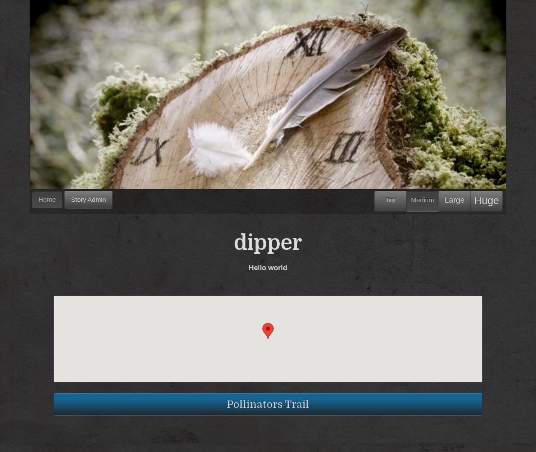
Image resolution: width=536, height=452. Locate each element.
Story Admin (88, 199)
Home (47, 199)
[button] (268, 331)
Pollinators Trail (268, 404)
